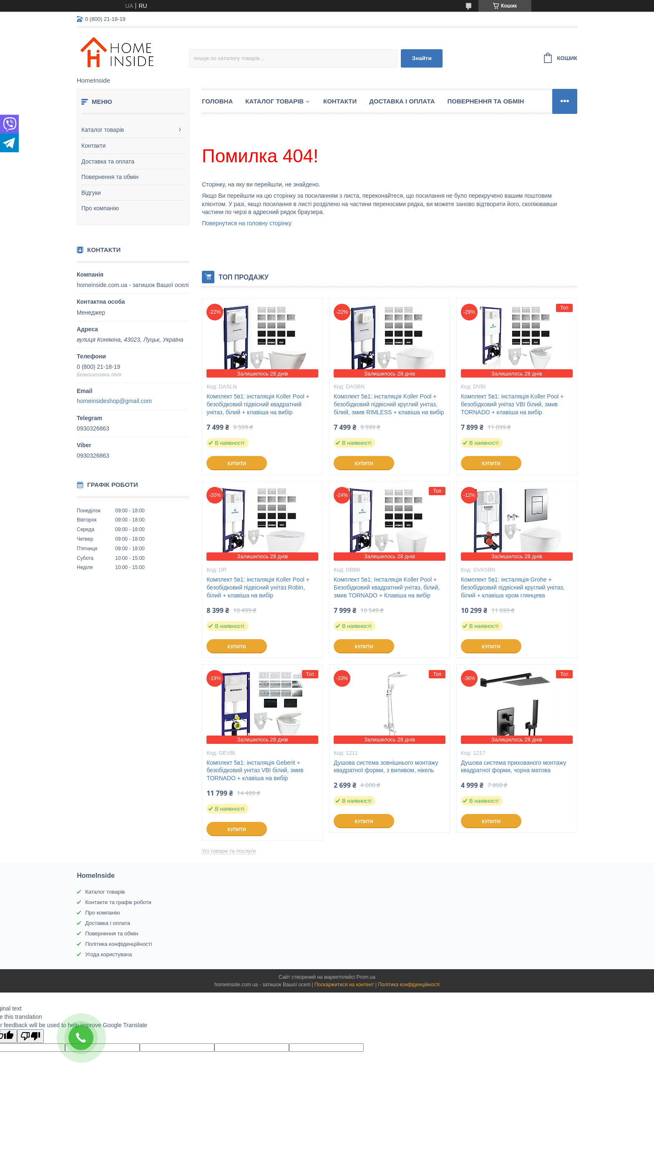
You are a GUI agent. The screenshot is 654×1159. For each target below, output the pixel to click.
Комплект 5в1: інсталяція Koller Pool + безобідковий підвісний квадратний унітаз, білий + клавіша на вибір (257, 404)
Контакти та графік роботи (118, 902)
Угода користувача (108, 954)
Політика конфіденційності (118, 944)
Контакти (93, 145)
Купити (236, 463)
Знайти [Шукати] (422, 58)
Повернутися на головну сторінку (247, 223)
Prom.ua (366, 977)
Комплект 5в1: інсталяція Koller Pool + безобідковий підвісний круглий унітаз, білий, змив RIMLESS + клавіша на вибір (389, 404)
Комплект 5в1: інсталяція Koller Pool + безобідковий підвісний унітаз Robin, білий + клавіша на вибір (257, 587)
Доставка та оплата (107, 161)
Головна (217, 101)
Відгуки (91, 192)
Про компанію (100, 208)
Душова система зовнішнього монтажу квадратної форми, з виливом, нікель (386, 766)
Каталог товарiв (274, 101)
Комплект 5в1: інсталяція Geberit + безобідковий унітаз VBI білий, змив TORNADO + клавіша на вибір (254, 770)
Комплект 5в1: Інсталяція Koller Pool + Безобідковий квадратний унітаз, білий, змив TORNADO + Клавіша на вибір (387, 587)
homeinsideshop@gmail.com (114, 401)
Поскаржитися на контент (344, 985)
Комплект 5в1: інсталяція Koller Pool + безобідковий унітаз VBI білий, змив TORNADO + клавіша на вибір (512, 404)
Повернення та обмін (109, 177)
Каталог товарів (102, 129)
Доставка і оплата (402, 101)
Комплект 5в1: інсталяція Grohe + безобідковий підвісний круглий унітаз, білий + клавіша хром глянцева (513, 587)
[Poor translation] (30, 1036)
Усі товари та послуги (229, 851)
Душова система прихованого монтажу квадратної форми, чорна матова (513, 766)
